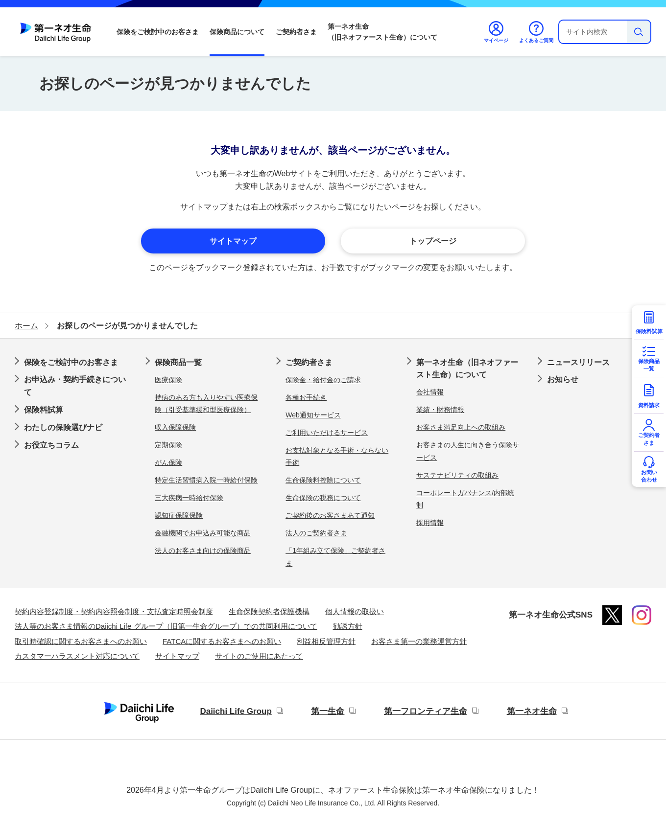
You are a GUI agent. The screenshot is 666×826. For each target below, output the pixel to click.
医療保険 (168, 380)
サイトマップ (177, 656)
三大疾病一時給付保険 (189, 498)
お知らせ (562, 379)
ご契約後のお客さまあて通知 (330, 515)
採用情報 (430, 523)
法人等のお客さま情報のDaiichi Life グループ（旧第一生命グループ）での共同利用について (166, 626)
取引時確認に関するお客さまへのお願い (81, 641)
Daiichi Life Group (235, 711)
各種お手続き (306, 397)
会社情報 (430, 392)
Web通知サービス (313, 415)
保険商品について (237, 32)
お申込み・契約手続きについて (75, 385)
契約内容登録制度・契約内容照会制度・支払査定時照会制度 (114, 611)
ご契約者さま (296, 32)
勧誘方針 (347, 626)
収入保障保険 (175, 427)
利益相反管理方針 (326, 641)
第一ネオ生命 (532, 711)
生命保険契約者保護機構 (269, 611)
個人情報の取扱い (354, 611)
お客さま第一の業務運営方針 (419, 641)
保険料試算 (43, 410)
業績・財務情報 (440, 409)
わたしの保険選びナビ (63, 427)
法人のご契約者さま (316, 533)
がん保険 (168, 462)
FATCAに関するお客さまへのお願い (222, 641)
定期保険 (168, 445)
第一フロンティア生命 (425, 711)
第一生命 (327, 711)
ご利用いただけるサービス (326, 432)
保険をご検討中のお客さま (158, 32)
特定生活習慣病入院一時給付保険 (206, 480)
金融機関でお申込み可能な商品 (203, 533)
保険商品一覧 (178, 362)
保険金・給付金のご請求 (323, 380)
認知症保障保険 (179, 515)
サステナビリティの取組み (457, 475)
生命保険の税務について (323, 498)
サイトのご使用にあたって (259, 656)
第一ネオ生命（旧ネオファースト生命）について (382, 32)
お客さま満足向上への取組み (460, 427)
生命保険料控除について (323, 480)
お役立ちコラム (51, 445)
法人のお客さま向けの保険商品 (203, 550)
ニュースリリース (578, 362)
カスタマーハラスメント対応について (77, 656)
